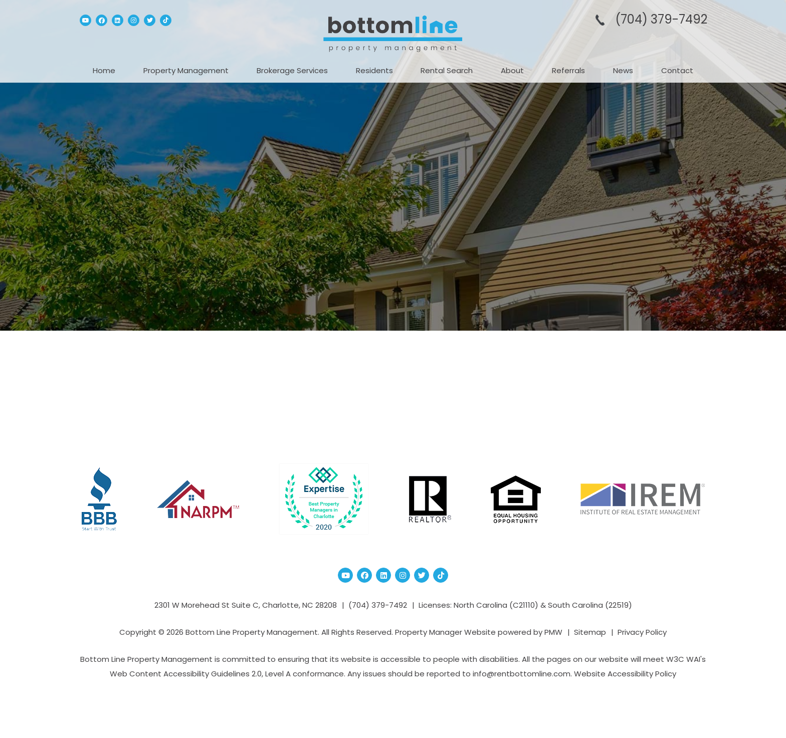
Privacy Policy (642, 632)
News (623, 70)
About (512, 70)
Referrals (568, 70)
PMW (553, 632)
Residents (374, 70)
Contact (677, 70)
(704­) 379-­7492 (661, 19)
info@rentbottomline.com (521, 673)
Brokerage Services (292, 70)
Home (104, 70)
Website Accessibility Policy (625, 673)
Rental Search (447, 70)
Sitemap (590, 632)
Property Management (186, 70)
